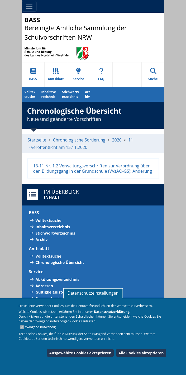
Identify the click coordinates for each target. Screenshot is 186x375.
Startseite (37, 140)
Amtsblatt (56, 74)
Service (78, 74)
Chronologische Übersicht (60, 262)
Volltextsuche (30, 94)
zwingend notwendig (40, 327)
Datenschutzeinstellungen (93, 293)
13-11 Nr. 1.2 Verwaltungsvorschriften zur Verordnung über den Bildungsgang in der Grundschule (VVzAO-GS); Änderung (92, 168)
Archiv (87, 94)
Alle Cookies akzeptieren (141, 352)
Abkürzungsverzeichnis (57, 279)
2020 (117, 140)
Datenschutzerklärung (111, 311)
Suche (153, 74)
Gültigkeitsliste (50, 292)
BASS (33, 74)
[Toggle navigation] (29, 6)
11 (130, 140)
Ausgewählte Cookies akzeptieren (80, 352)
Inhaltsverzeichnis (48, 94)
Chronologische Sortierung (79, 140)
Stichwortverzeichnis (70, 94)
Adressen (44, 285)
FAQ (101, 74)
